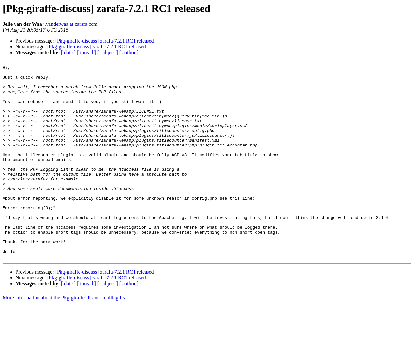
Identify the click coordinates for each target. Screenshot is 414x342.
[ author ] (129, 52)
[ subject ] (107, 52)
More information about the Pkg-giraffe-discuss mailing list (64, 336)
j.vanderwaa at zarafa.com (70, 24)
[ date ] (68, 52)
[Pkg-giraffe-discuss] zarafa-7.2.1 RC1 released (104, 41)
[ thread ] (86, 52)
